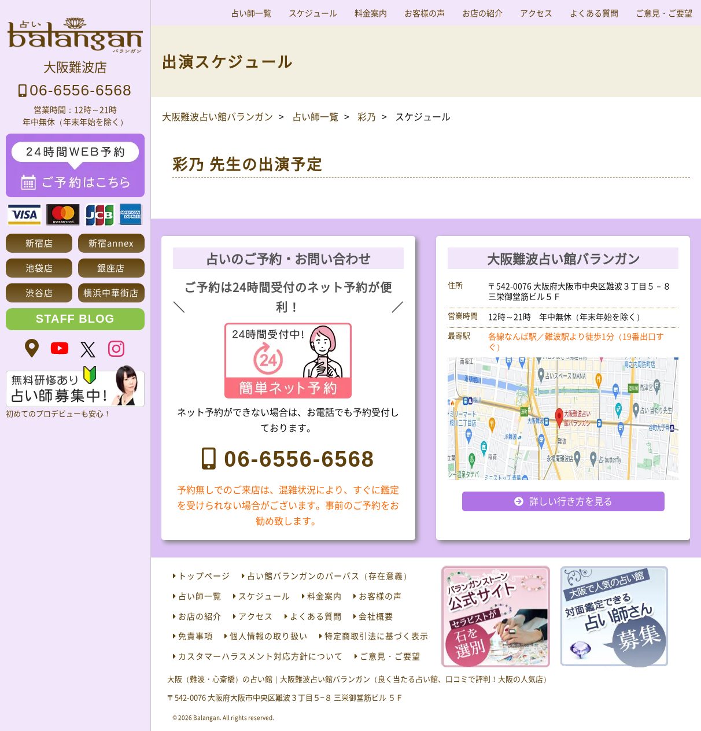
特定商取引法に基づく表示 (376, 635)
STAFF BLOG (75, 318)
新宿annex (111, 243)
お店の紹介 (482, 13)
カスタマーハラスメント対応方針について (260, 656)
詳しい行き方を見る (571, 501)
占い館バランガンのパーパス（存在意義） (329, 575)
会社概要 (376, 616)
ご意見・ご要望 (664, 13)
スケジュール (313, 13)
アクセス (536, 13)
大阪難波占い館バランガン (217, 116)
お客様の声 (424, 13)
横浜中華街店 (111, 292)
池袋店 (39, 267)
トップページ (204, 575)
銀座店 (111, 267)
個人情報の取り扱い (269, 635)
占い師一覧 (251, 13)
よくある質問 (594, 13)
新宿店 (39, 243)
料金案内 (371, 13)
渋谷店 (39, 292)
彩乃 (366, 116)
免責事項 (195, 635)
